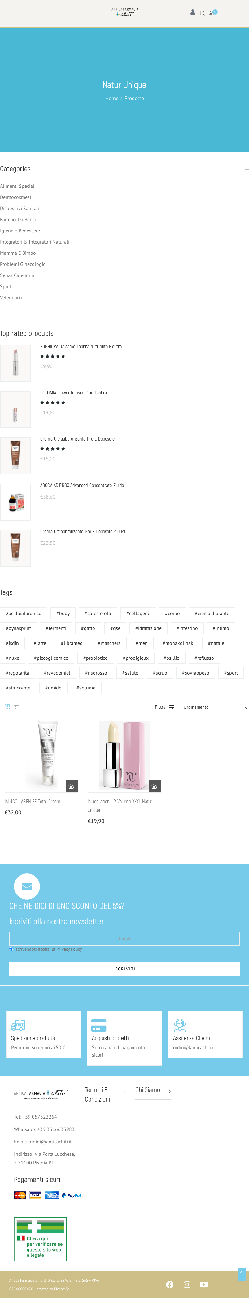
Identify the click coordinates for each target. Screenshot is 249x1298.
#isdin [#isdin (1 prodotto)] (12, 643)
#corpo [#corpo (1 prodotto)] (172, 613)
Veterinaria (11, 297)
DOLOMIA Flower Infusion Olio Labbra (73, 393)
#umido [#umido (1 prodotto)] (53, 687)
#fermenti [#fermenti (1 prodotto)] (56, 628)
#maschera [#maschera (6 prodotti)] (109, 643)
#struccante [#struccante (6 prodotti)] (18, 687)
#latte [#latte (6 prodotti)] (40, 643)
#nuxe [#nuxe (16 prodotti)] (12, 658)
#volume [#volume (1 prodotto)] (85, 687)
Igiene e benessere (20, 230)
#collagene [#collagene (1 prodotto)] (138, 613)
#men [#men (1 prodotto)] (142, 643)
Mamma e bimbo (18, 253)
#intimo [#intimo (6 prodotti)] (221, 628)
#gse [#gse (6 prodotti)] (115, 628)
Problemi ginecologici (23, 264)
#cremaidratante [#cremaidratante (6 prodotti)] (212, 613)
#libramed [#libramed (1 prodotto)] (72, 643)
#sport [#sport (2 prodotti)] (231, 673)
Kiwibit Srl (62, 1289)
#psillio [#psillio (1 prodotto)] (172, 658)
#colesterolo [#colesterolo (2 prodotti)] (98, 613)
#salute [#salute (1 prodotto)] (130, 673)
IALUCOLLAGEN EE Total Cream (32, 802)
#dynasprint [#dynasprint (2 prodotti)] (18, 628)
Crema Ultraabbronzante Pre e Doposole (77, 439)
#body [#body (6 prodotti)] (63, 613)
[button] (72, 786)
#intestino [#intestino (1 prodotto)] (187, 628)
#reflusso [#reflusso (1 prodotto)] (204, 658)
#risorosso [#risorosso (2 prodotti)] (96, 673)
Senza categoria (17, 275)
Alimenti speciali (18, 186)
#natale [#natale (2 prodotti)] (216, 643)
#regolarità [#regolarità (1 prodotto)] (17, 673)
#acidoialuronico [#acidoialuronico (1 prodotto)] (24, 613)
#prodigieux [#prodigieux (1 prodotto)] (136, 658)
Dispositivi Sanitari (19, 208)
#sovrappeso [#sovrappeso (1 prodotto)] (195, 673)
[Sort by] (213, 707)
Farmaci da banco (18, 219)
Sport (5, 286)
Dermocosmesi (15, 197)
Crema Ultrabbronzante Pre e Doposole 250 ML (83, 532)
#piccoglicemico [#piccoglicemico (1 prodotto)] (51, 658)
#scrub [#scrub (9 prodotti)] (160, 673)
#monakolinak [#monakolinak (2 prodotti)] (178, 643)
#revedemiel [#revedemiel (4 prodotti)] (57, 673)
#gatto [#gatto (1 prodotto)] (88, 628)
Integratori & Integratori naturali (34, 242)
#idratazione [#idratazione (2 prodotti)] (148, 628)
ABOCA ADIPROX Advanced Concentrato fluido (82, 485)
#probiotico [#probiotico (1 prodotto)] (95, 658)
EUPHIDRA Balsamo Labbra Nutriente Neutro (81, 347)
